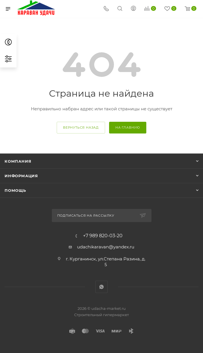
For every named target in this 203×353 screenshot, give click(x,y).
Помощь (15, 190)
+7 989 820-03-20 (103, 236)
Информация (21, 175)
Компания (18, 161)
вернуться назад (81, 127)
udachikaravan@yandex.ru (105, 247)
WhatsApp (101, 287)
